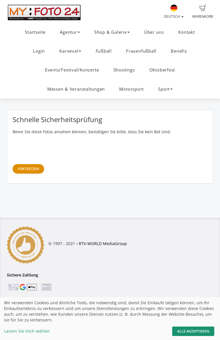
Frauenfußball (141, 51)
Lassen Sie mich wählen (27, 331)
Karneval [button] (70, 51)
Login (39, 51)
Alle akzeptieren (193, 331)
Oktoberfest (162, 70)
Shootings (124, 70)
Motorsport (131, 89)
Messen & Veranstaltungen (76, 89)
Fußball (104, 51)
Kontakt (186, 32)
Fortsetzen (28, 168)
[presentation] (56, 149)
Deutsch (174, 12)
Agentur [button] (70, 32)
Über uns (154, 32)
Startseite (35, 32)
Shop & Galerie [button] (112, 32)
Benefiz (179, 51)
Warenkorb (202, 12)
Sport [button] (165, 89)
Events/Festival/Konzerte (72, 70)
